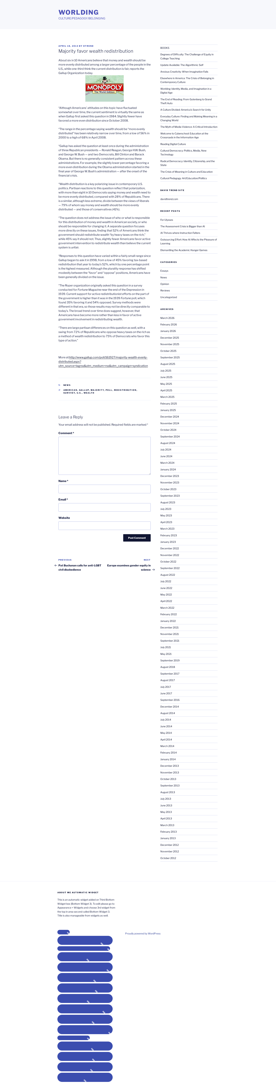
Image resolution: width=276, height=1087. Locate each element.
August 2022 (167, 574)
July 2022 (165, 581)
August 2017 (167, 680)
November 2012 (169, 851)
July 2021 (165, 647)
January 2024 (168, 469)
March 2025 (167, 396)
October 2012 (168, 858)
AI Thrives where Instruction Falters (180, 232)
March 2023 (167, 528)
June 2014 (166, 726)
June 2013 (166, 805)
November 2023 (169, 482)
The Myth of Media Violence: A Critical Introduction (188, 126)
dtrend (88, 46)
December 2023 (169, 475)
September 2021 (169, 640)
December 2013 (169, 765)
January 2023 (168, 541)
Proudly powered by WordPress (143, 933)
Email (63, 499)
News (67, 385)
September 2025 (170, 357)
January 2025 (168, 410)
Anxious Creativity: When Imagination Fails (184, 71)
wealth (89, 393)
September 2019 (170, 660)
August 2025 (167, 363)
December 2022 (169, 548)
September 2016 (170, 699)
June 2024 (166, 456)
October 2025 (168, 350)
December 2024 (169, 416)
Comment (66, 433)
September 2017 (169, 673)
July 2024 (165, 449)
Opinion (164, 283)
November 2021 (169, 633)
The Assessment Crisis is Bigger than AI (182, 226)
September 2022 (170, 568)
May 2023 (166, 515)
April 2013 (166, 818)
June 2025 (166, 377)
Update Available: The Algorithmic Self (181, 64)
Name (63, 481)
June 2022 (166, 587)
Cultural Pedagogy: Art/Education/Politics (183, 178)
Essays (164, 270)
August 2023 (167, 502)
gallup (84, 390)
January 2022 (168, 620)
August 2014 (167, 713)
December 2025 (169, 337)
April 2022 (166, 601)
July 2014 (165, 719)
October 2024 (168, 429)
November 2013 (169, 772)
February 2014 (168, 752)
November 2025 (169, 344)
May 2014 (166, 732)
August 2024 (167, 442)
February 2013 (168, 831)
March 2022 (167, 607)
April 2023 (166, 522)
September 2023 (170, 495)
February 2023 (168, 535)
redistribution (125, 390)
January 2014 (168, 759)
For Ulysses (166, 219)
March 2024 (167, 462)
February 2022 (168, 614)
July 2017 (165, 686)
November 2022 (169, 555)
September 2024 (170, 436)
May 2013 (166, 811)
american (70, 390)
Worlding (78, 12)
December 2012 (169, 844)
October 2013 (168, 778)
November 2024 (169, 423)
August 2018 (167, 666)
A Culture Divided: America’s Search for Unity (185, 109)
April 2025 (166, 390)
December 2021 (169, 627)
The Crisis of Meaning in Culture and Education (186, 171)
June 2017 (166, 693)
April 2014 (166, 739)
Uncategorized (168, 297)
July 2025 (165, 370)
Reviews (165, 290)
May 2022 (166, 594)
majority (97, 390)
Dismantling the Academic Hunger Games (183, 250)
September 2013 (170, 785)
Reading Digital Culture (173, 144)
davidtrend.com (169, 198)
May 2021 (166, 653)
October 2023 (168, 489)
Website (64, 518)
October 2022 (168, 561)
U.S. (79, 393)
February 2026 (168, 324)
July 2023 (165, 508)
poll (109, 390)
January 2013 (168, 838)
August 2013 (167, 792)
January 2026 (168, 330)
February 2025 (168, 403)
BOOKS (164, 47)
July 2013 (165, 798)
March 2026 (167, 317)
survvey (69, 393)
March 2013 (167, 825)
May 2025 (166, 383)
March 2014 (167, 746)
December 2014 (169, 706)
